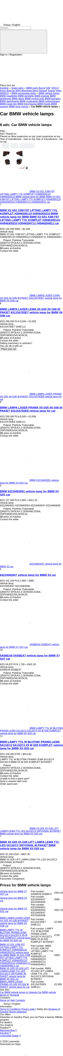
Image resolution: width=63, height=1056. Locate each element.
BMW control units (34, 98)
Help (12, 1000)
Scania (51, 90)
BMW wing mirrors (18, 106)
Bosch (42, 88)
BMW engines (41, 96)
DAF (48, 88)
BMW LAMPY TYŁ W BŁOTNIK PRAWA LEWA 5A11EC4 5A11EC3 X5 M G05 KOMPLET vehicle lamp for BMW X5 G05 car (31, 745)
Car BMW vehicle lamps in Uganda (19, 992)
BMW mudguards (29, 101)
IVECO (55, 88)
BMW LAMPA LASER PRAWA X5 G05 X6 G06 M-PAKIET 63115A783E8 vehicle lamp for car (31, 409)
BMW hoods (44, 104)
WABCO (4, 93)
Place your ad (8, 349)
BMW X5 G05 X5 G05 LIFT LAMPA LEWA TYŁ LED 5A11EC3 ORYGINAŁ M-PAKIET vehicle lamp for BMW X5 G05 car (14, 973)
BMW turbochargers (49, 101)
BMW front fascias (27, 104)
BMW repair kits (8, 104)
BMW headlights (8, 96)
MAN (18, 90)
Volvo (59, 90)
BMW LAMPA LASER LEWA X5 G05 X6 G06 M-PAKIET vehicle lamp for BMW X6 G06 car (15, 922)
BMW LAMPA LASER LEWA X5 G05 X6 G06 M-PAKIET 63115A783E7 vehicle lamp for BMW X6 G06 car (31, 312)
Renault (43, 90)
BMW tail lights (26, 96)
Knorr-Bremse (7, 90)
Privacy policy (28, 1009)
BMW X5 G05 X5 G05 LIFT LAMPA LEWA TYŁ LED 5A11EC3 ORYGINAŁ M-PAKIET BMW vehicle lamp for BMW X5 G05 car (29, 845)
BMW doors (18, 98)
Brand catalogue (18, 1012)
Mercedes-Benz (29, 90)
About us (4, 1000)
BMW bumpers (53, 98)
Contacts (20, 1000)
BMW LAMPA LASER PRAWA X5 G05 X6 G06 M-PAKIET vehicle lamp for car (15, 984)
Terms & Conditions (10, 1009)
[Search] (23, 41)
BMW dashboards (9, 101)
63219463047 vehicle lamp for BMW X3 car (28, 575)
